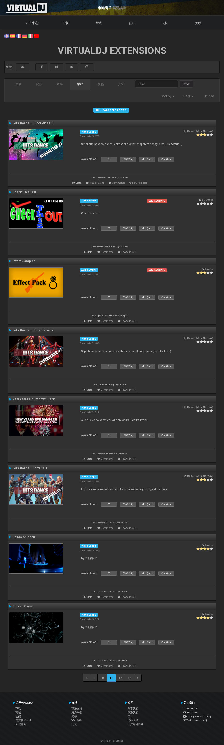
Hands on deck (23, 537)
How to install (139, 182)
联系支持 (76, 708)
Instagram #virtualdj (197, 716)
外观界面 (20, 724)
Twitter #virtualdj (195, 720)
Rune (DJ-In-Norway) (200, 131)
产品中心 (32, 23)
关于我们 (133, 708)
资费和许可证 (23, 720)
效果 (60, 84)
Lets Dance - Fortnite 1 (29, 468)
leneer (209, 269)
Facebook (190, 708)
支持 (165, 23)
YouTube (190, 712)
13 (129, 678)
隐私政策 (133, 720)
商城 (98, 23)
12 (120, 678)
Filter (188, 96)
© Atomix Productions (112, 740)
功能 (18, 716)
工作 (130, 716)
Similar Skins (96, 182)
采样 (80, 84)
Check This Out (24, 192)
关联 (198, 23)
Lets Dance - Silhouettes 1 (32, 123)
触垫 (101, 84)
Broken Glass (22, 606)
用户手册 (76, 712)
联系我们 (133, 712)
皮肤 (39, 84)
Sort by (167, 96)
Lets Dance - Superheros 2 (32, 330)
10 (102, 678)
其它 (121, 84)
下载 (65, 23)
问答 (74, 716)
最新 (18, 84)
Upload (209, 96)
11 (111, 678)
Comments (118, 182)
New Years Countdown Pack (33, 399)
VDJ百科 (76, 720)
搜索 (186, 84)
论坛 (74, 724)
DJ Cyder (207, 199)
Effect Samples (24, 261)
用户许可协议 (136, 724)
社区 (132, 23)
